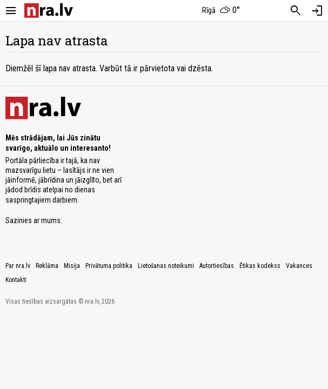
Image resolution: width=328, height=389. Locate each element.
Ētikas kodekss (259, 266)
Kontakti (15, 280)
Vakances (299, 266)
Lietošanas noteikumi (166, 266)
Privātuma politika (108, 266)
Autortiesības (216, 266)
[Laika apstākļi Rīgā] (221, 11)
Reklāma (47, 266)
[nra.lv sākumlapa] (48, 10)
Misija (72, 266)
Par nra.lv (17, 266)
